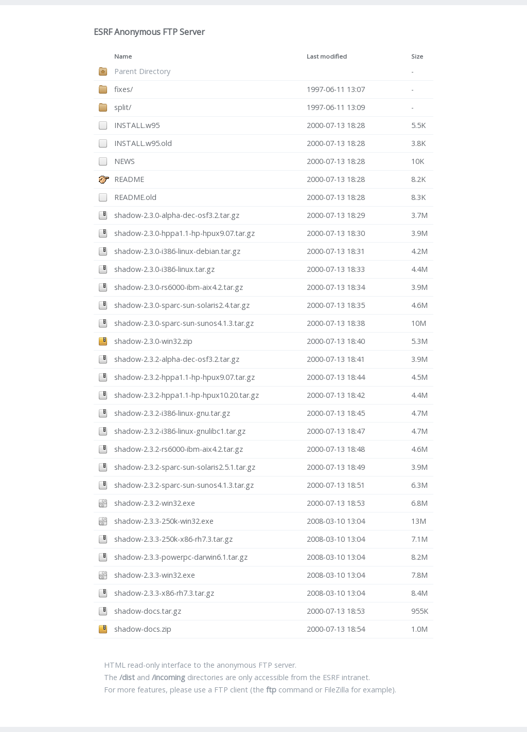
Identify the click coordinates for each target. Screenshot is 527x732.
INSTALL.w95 (137, 125)
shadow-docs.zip (142, 629)
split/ (122, 107)
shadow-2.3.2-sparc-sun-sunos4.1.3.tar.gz (184, 485)
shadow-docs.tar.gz (147, 611)
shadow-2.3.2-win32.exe (154, 503)
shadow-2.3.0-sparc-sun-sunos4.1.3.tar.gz (184, 323)
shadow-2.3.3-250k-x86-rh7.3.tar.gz (173, 539)
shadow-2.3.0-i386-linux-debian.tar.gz (177, 251)
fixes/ (123, 89)
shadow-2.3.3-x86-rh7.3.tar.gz (164, 593)
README (129, 179)
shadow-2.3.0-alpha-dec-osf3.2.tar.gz (176, 215)
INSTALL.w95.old (143, 143)
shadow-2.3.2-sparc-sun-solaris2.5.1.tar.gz (184, 467)
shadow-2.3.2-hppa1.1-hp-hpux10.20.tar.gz (186, 395)
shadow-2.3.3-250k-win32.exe (164, 521)
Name (123, 56)
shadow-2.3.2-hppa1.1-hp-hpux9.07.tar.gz (184, 377)
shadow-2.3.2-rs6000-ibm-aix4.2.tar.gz (178, 449)
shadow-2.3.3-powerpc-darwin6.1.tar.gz (181, 557)
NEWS (124, 161)
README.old (135, 197)
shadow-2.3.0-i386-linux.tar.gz (164, 269)
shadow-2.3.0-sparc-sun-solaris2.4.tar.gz (182, 305)
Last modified (327, 56)
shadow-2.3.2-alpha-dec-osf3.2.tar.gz (176, 359)
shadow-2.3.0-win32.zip (153, 341)
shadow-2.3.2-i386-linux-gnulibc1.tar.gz (179, 431)
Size (417, 56)
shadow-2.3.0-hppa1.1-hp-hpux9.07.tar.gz (184, 233)
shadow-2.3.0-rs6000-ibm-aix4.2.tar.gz (178, 287)
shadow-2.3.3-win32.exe (154, 575)
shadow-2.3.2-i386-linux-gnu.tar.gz (172, 413)
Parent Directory (142, 71)
